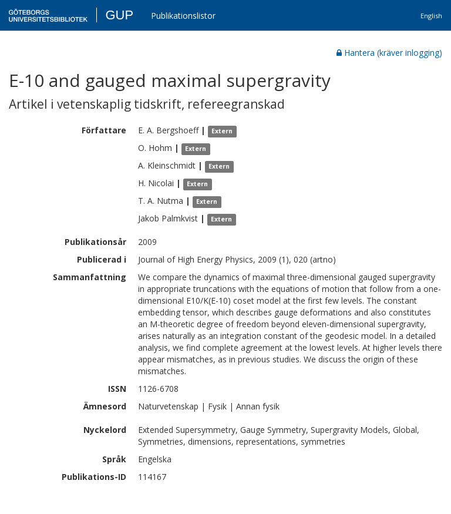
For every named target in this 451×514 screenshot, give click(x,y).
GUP (119, 15)
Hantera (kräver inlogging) (389, 52)
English (431, 15)
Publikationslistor (183, 15)
